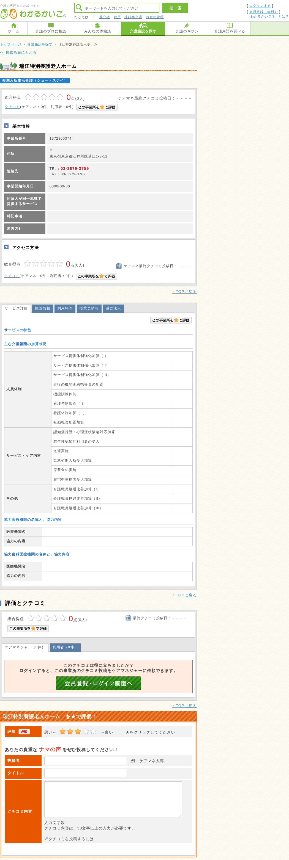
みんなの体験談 (97, 31)
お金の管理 (155, 17)
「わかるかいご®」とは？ (268, 16)
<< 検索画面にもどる (18, 52)
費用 (117, 17)
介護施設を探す (143, 31)
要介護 (104, 17)
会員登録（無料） (263, 12)
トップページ (10, 44)
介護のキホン (187, 31)
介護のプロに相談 (51, 31)
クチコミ (12, 107)
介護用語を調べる (229, 31)
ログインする (260, 6)
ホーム (14, 31)
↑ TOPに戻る (184, 291)
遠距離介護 (133, 17)
